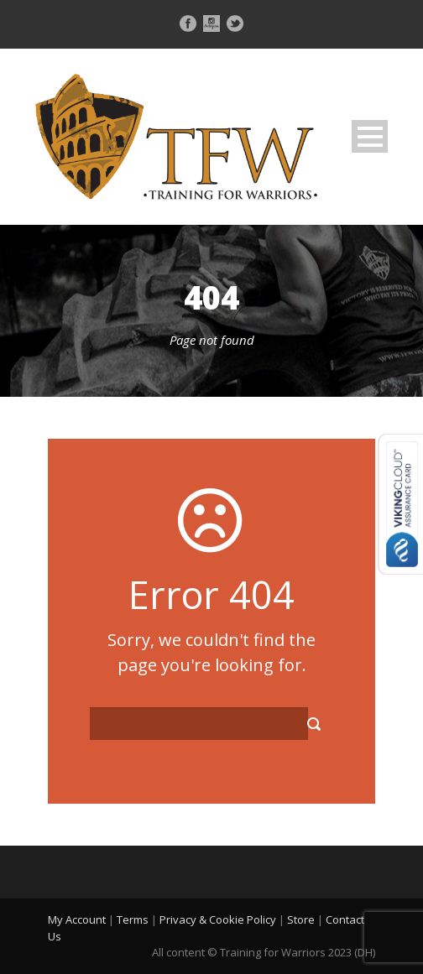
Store (301, 919)
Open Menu (370, 136)
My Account (77, 919)
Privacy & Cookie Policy (217, 919)
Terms (133, 919)
